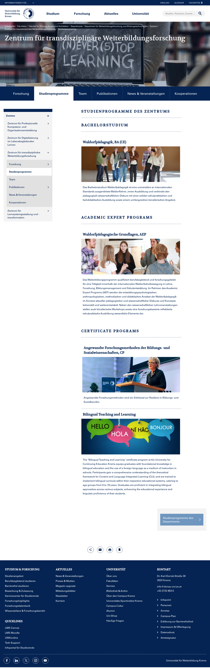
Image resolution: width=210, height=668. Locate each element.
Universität (140, 13)
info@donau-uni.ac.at (169, 586)
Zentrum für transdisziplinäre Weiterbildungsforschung (30, 29)
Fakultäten (22, 26)
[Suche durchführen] (200, 13)
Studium (52, 13)
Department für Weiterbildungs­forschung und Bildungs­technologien (116, 26)
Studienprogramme (51, 96)
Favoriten (195, 2)
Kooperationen (186, 93)
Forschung (82, 13)
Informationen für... (20, 3)
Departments (76, 26)
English (165, 3)
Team (83, 93)
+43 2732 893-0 (165, 590)
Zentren (153, 26)
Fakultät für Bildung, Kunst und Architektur (48, 26)
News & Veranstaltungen (146, 93)
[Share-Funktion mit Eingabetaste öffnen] (90, 550)
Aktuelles (111, 13)
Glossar (178, 2)
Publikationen (107, 93)
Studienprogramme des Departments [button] (182, 519)
